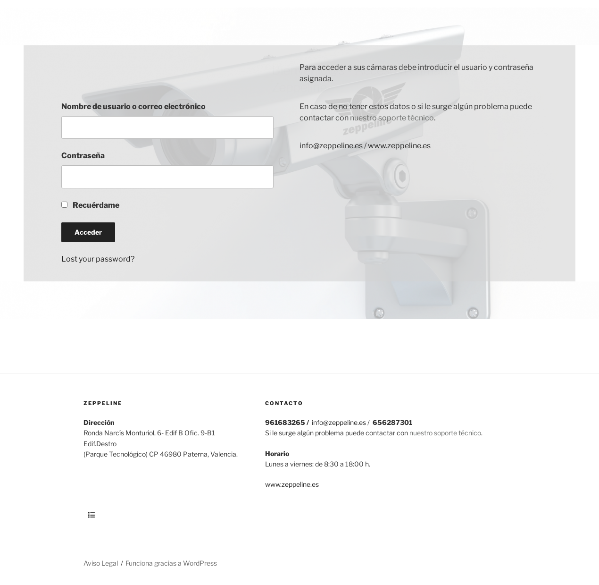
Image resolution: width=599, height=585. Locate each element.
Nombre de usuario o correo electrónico (133, 106)
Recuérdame (90, 205)
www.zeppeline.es (399, 145)
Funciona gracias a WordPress (171, 563)
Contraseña (83, 155)
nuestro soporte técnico (391, 117)
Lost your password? (97, 258)
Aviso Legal (100, 563)
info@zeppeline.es (331, 145)
